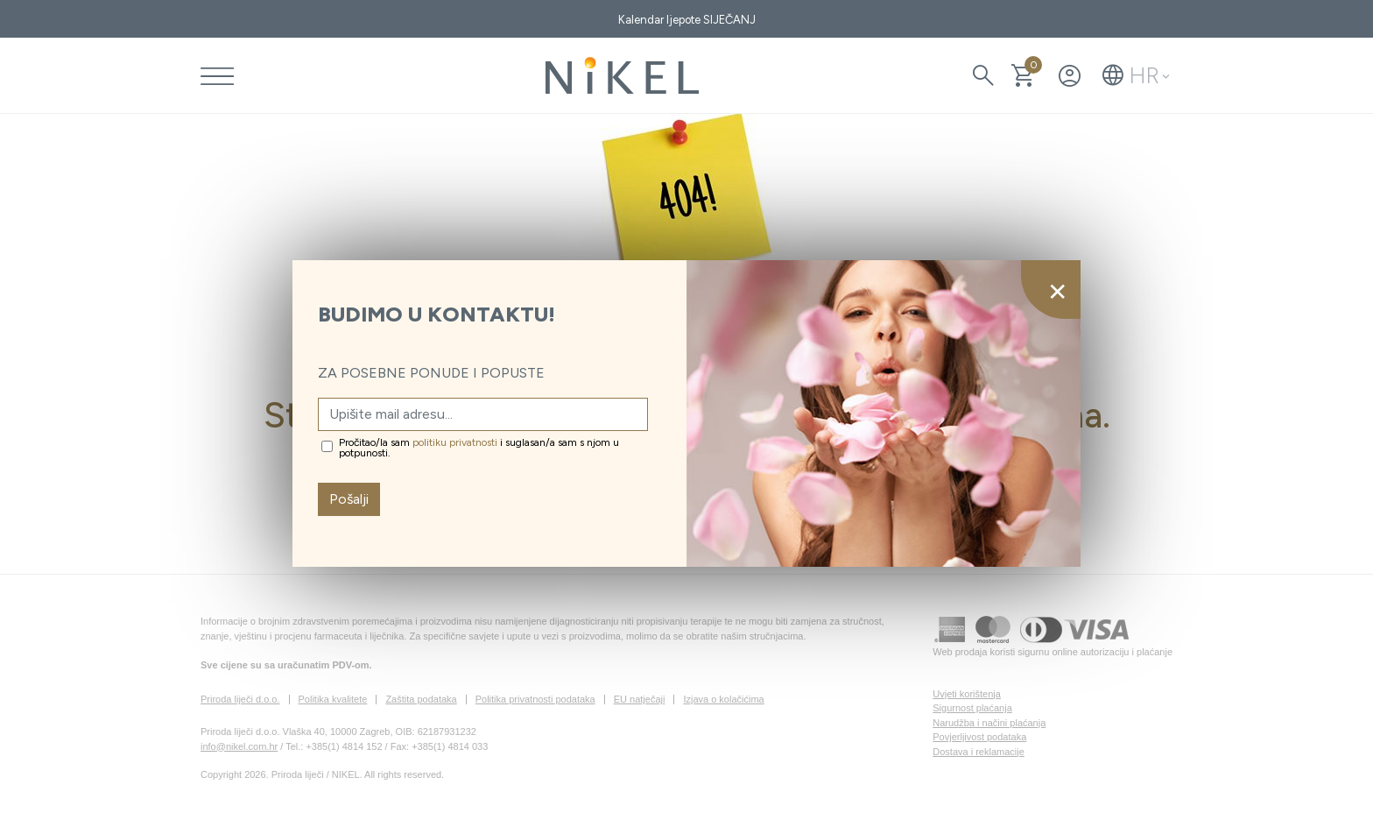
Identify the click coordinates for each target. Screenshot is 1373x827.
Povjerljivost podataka (979, 737)
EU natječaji (639, 699)
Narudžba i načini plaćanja (989, 722)
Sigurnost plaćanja (972, 708)
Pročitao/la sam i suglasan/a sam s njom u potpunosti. (479, 447)
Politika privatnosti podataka (535, 699)
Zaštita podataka (420, 699)
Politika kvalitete (333, 699)
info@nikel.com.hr (239, 746)
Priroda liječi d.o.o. (240, 699)
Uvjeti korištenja (967, 694)
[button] (1136, 75)
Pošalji (349, 499)
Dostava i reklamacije (978, 751)
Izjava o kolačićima (723, 699)
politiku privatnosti (454, 442)
